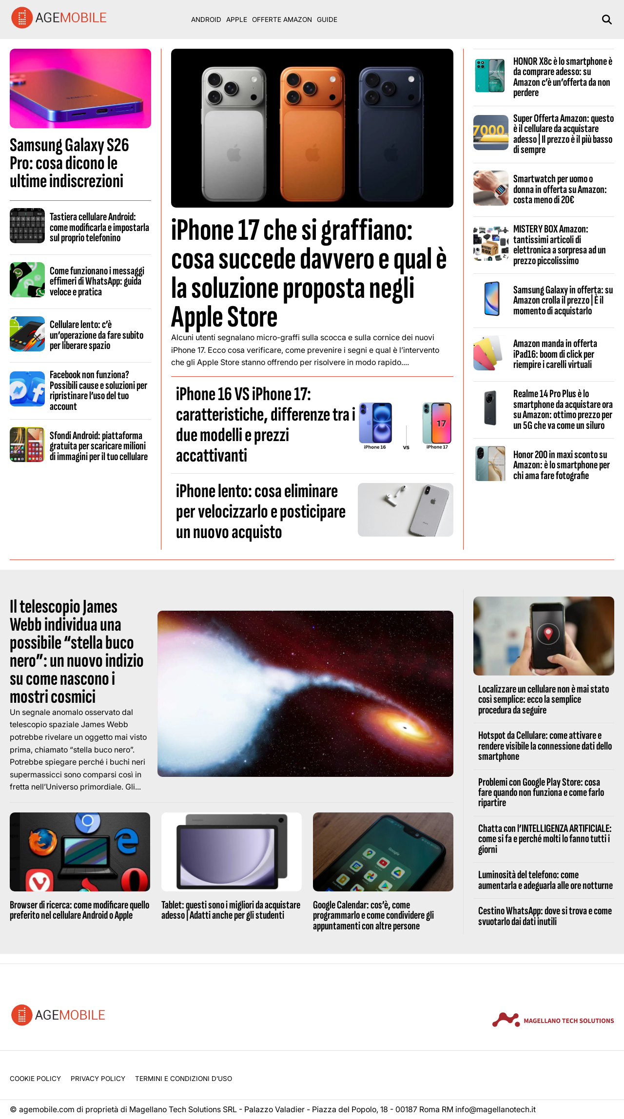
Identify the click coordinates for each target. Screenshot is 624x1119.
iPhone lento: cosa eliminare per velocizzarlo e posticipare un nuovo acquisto (261, 512)
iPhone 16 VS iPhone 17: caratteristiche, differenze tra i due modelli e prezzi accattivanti (265, 425)
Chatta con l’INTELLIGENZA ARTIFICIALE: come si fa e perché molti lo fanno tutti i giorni (545, 839)
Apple (236, 19)
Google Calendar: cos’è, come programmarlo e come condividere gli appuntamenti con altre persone (373, 915)
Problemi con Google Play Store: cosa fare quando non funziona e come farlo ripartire (541, 792)
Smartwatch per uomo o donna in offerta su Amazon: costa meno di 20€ (560, 189)
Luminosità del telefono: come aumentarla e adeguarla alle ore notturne (545, 880)
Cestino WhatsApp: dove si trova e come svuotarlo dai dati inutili (545, 916)
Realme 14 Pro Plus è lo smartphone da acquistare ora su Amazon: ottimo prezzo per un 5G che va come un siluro (563, 409)
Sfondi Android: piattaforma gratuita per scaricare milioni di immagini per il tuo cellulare (99, 446)
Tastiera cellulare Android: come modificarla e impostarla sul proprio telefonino (99, 227)
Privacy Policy (98, 1078)
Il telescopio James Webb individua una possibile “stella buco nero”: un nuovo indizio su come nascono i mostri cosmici (77, 652)
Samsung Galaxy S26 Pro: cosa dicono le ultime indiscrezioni (69, 163)
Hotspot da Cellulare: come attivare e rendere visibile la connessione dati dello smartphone (545, 746)
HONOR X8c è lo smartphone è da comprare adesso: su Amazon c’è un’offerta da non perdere (562, 77)
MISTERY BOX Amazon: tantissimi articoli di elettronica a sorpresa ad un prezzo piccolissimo (559, 244)
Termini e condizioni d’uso (183, 1078)
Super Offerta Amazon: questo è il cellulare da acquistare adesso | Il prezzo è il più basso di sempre (563, 134)
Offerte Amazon (282, 19)
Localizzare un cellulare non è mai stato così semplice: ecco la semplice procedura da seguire (543, 699)
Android (206, 19)
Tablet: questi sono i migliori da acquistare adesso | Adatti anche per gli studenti (230, 910)
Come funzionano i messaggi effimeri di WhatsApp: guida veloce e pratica (97, 281)
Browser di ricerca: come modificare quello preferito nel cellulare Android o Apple (79, 910)
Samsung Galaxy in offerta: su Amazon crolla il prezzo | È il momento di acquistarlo (563, 300)
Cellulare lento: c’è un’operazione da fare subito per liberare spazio (96, 335)
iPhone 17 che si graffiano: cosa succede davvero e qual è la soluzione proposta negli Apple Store (309, 274)
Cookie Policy (35, 1078)
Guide (327, 19)
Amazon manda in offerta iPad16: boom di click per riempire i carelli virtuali (555, 354)
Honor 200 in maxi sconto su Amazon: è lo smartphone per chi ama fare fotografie (561, 465)
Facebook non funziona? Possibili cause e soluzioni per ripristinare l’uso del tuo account (98, 390)
